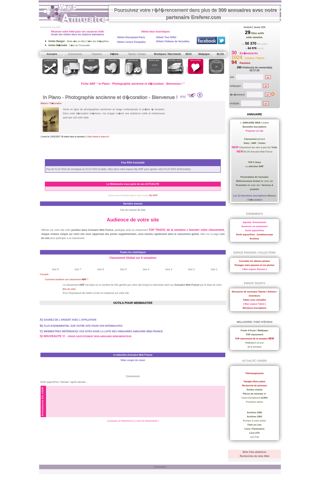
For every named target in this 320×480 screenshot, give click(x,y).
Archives (254, 238)
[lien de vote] (69, 289)
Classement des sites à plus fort (257, 147)
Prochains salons (254, 402)
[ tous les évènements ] (146, 421)
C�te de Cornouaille (69, 45)
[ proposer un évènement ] (120, 421)
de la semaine (255, 347)
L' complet (254, 122)
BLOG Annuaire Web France (257, 151)
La (254, 166)
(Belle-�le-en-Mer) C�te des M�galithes (78, 41)
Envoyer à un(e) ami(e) (254, 420)
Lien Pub (254, 437)
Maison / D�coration (51, 103)
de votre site (254, 181)
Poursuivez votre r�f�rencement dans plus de (195, 13)
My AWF (153, 195)
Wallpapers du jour (254, 342)
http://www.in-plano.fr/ (98, 136)
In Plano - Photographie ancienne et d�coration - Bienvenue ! (110, 97)
